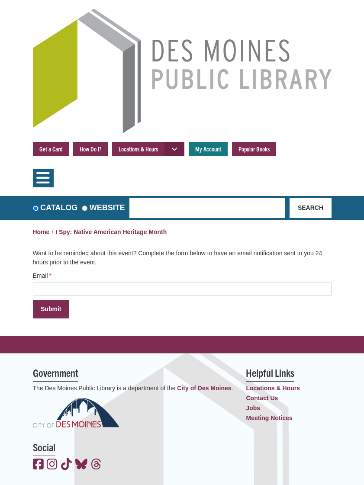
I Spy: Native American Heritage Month (111, 231)
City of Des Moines (204, 388)
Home (41, 231)
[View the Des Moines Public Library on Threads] (96, 465)
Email (40, 275)
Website (107, 207)
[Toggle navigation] (43, 178)
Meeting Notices (269, 417)
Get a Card (50, 149)
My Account (208, 149)
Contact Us (262, 398)
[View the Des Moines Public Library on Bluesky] (81, 465)
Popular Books (254, 149)
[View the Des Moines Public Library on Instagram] (52, 465)
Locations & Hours (138, 149)
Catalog (58, 207)
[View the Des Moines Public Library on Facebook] (38, 465)
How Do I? (90, 149)
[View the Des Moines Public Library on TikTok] (66, 465)
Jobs (253, 408)
